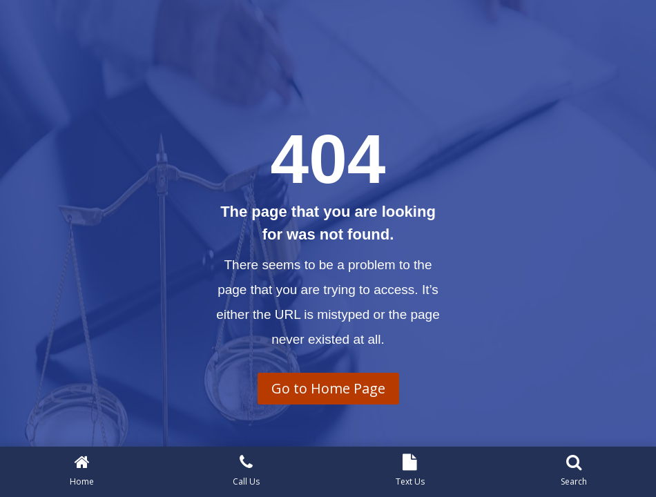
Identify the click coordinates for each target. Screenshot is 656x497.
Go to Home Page (328, 388)
